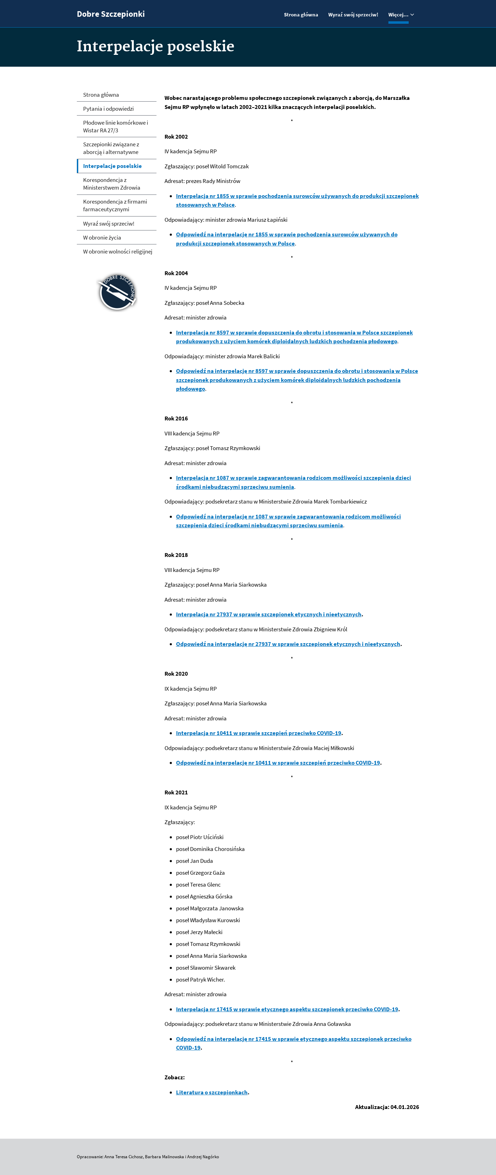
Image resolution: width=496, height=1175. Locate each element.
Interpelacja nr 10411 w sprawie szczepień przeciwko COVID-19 (258, 733)
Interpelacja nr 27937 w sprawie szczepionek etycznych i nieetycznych (269, 614)
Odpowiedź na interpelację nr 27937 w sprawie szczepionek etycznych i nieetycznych (288, 644)
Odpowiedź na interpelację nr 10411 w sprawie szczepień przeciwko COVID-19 (278, 762)
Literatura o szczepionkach (212, 1092)
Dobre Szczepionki (111, 13)
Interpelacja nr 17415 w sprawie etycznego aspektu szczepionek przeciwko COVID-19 (287, 1009)
